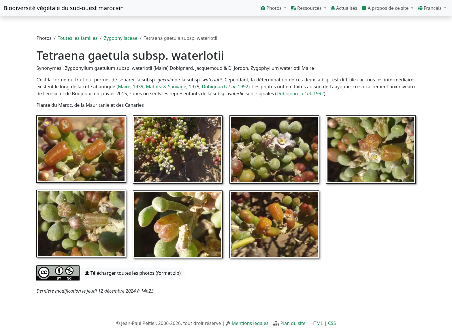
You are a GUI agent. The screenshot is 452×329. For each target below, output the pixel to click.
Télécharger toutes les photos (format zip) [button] (133, 273)
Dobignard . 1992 (225, 86)
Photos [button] (272, 8)
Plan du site (292, 323)
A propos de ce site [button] (386, 8)
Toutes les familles (77, 38)
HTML (316, 323)
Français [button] (430, 8)
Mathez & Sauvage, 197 (171, 86)
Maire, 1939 (130, 86)
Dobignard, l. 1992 (300, 93)
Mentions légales (250, 323)
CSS (332, 323)
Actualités (344, 8)
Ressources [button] (307, 8)
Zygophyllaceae (121, 38)
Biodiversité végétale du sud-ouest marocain (63, 8)
